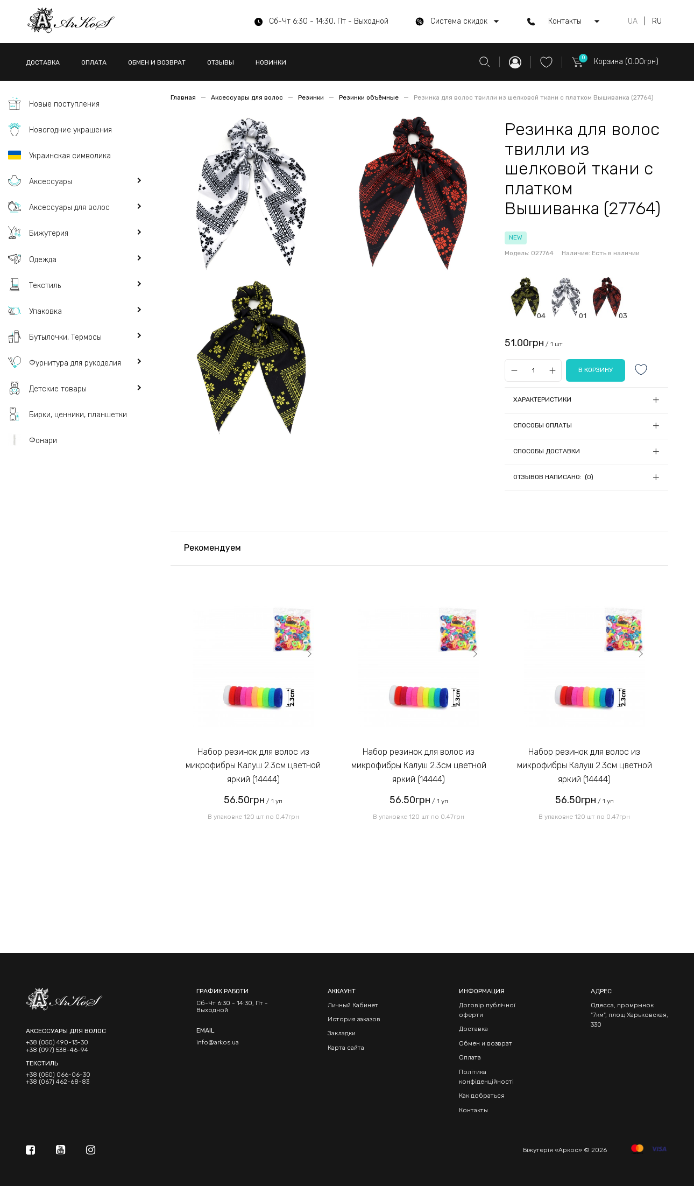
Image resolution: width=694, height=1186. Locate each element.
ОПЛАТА (94, 62)
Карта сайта (346, 1047)
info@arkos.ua (217, 1042)
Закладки (342, 1033)
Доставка (473, 1029)
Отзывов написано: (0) (553, 477)
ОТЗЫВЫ (220, 62)
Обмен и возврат (485, 1043)
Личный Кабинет (353, 1005)
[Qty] (533, 370)
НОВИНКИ (271, 62)
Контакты (473, 1110)
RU (657, 21)
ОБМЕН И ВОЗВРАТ (157, 62)
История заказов (354, 1019)
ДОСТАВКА (43, 62)
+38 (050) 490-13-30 (57, 1042)
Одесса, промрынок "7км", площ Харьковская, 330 (629, 1015)
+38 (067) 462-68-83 (57, 1081)
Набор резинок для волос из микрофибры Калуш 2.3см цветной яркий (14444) (253, 765)
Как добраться (482, 1095)
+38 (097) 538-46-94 (57, 1050)
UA (633, 21)
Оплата (470, 1057)
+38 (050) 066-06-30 (58, 1074)
